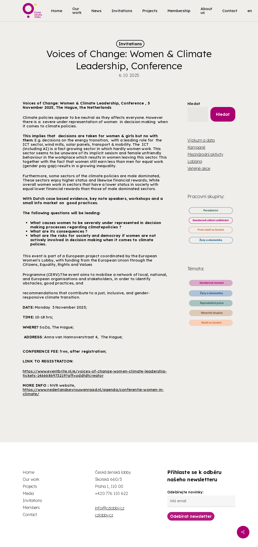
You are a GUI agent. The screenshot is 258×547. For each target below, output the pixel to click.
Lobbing (194, 161)
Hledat (193, 103)
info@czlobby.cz (109, 507)
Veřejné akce (198, 168)
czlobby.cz (104, 515)
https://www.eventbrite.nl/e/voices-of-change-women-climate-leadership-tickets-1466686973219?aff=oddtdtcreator (95, 373)
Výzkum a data (201, 140)
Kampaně (196, 147)
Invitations (130, 43)
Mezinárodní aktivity (205, 154)
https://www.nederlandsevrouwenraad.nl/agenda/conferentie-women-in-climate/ (93, 391)
